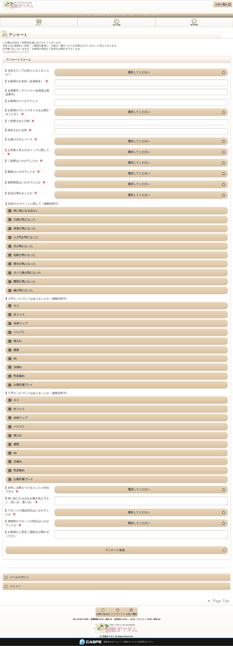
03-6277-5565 (85, 15)
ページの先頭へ (218, 601)
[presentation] (39, 22)
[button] (141, 72)
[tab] (39, 22)
